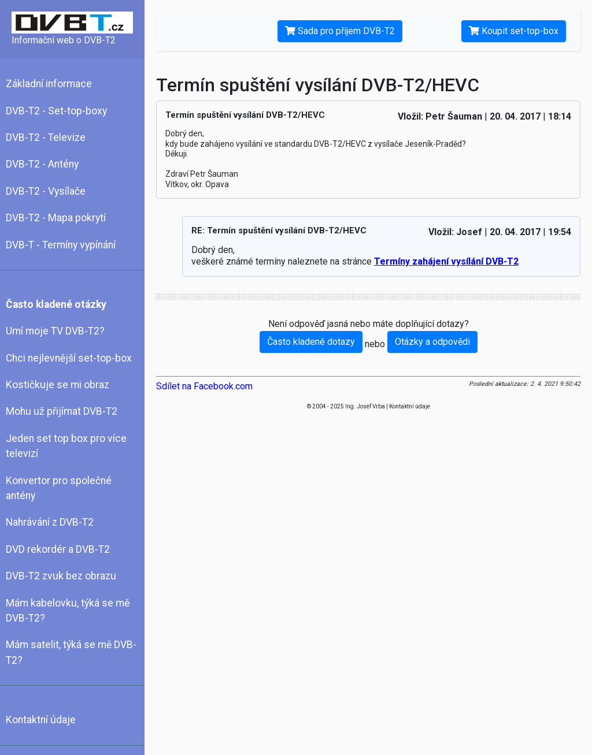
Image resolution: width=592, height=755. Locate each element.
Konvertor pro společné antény (59, 488)
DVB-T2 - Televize (46, 137)
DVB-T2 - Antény (42, 164)
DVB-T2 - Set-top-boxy (56, 111)
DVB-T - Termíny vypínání (61, 245)
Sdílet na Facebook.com (204, 386)
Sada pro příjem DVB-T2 (340, 30)
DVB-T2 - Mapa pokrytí (56, 218)
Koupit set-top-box (513, 30)
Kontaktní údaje (41, 720)
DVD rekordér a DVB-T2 (58, 549)
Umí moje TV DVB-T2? (55, 331)
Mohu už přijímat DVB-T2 (61, 411)
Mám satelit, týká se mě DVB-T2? (71, 652)
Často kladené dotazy (311, 341)
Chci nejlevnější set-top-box (69, 358)
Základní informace (49, 84)
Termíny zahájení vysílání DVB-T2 (446, 261)
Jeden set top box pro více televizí (66, 446)
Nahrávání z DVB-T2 (50, 522)
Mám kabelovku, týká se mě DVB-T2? (68, 610)
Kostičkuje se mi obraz (57, 384)
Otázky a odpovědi (432, 341)
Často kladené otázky (56, 304)
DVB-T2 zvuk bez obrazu (61, 576)
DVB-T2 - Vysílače (46, 191)
